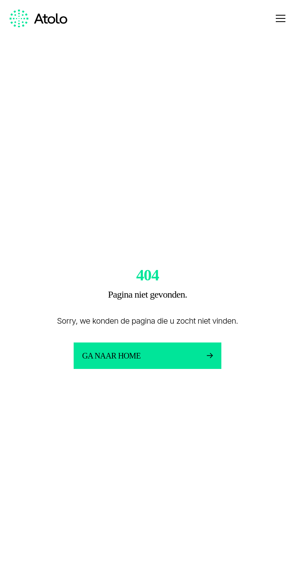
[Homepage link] (38, 19)
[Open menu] (280, 18)
